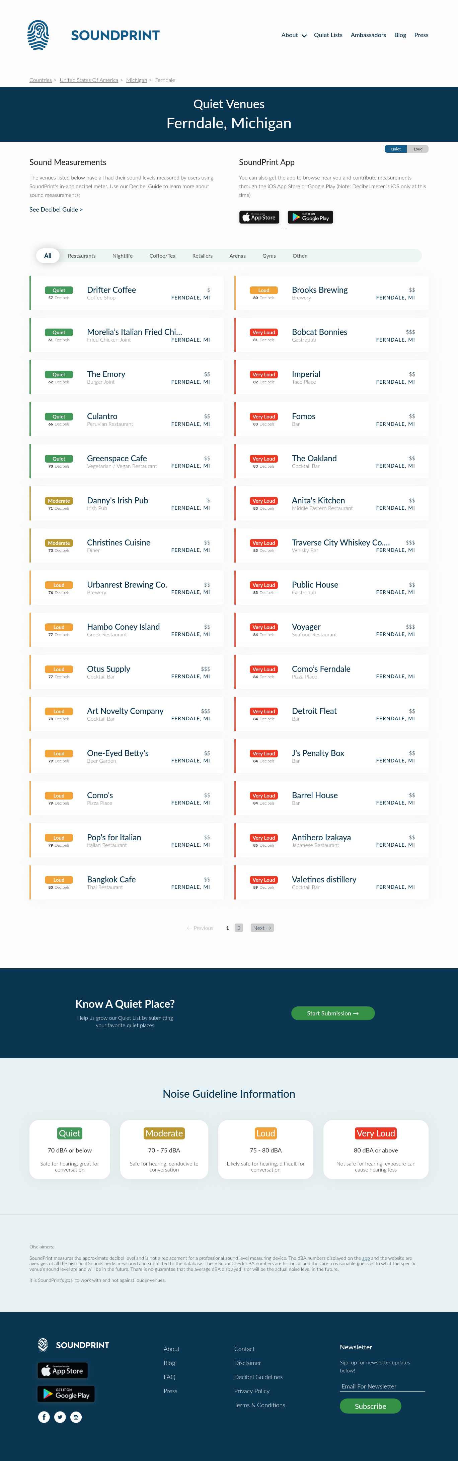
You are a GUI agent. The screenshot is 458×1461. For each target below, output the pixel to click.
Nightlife (122, 255)
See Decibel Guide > (56, 209)
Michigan (136, 80)
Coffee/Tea (162, 255)
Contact (244, 1348)
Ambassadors (368, 34)
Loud (418, 148)
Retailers (203, 255)
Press (421, 34)
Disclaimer (247, 1362)
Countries (40, 80)
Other (300, 255)
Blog (400, 34)
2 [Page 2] (238, 928)
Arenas (237, 255)
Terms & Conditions (259, 1405)
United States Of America (89, 80)
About (294, 34)
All (48, 255)
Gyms (269, 255)
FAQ (169, 1376)
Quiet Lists (328, 34)
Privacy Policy (252, 1390)
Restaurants (82, 255)
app (366, 1258)
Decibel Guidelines (258, 1376)
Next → (262, 928)
